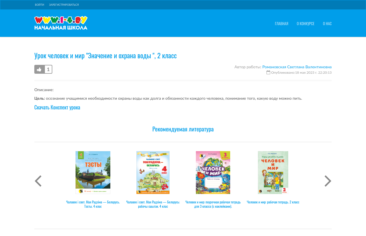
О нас (327, 23)
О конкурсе (306, 23)
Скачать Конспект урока (57, 107)
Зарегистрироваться (64, 4)
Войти (39, 4)
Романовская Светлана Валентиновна (297, 66)
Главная (281, 23)
